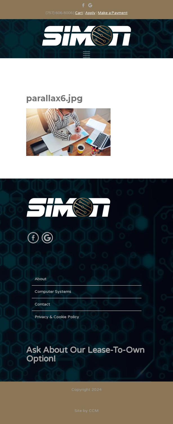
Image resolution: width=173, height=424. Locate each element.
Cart (79, 13)
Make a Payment (112, 13)
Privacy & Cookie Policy (57, 317)
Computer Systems (53, 291)
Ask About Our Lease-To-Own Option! (85, 354)
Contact (42, 304)
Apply (90, 13)
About (40, 279)
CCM (93, 410)
